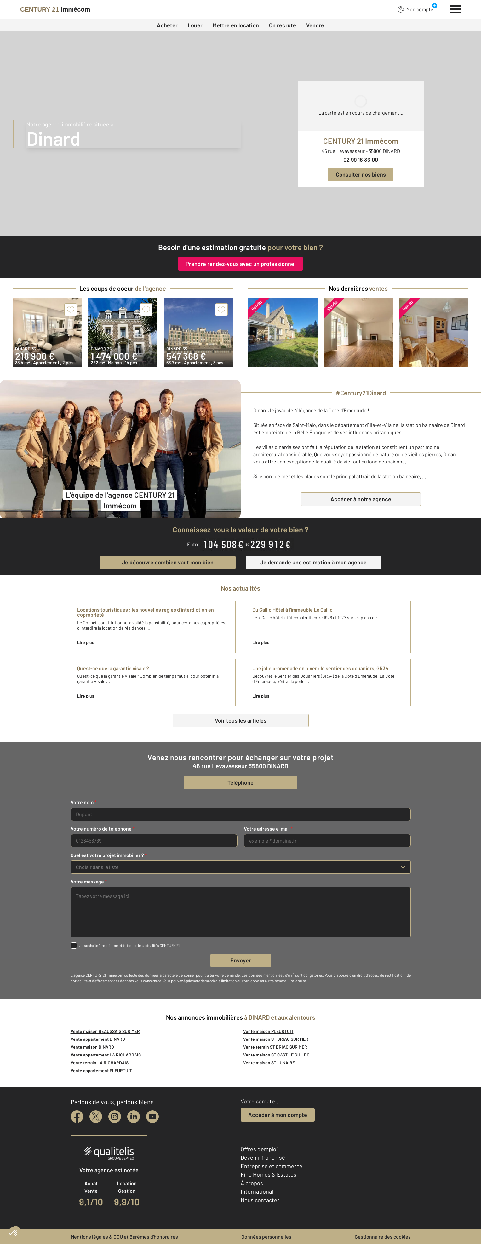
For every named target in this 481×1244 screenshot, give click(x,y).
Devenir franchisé (263, 1157)
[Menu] (455, 8)
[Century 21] (55, 9)
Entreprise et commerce (271, 1166)
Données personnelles (266, 1237)
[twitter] (95, 1116)
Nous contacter (260, 1199)
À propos (252, 1183)
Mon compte (415, 9)
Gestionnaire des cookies (383, 1237)
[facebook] (77, 1116)
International (257, 1191)
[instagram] (114, 1116)
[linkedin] (133, 1116)
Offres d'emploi (259, 1149)
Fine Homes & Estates (268, 1174)
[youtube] (152, 1116)
